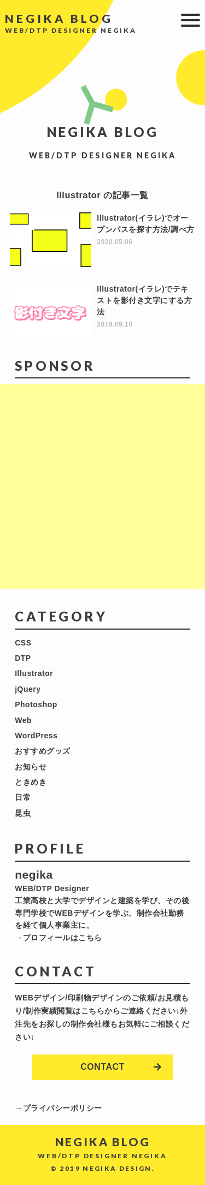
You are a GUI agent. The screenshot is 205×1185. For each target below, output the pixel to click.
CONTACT (102, 1066)
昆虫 (23, 813)
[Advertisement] (102, 486)
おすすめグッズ (43, 750)
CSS (23, 642)
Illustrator (34, 673)
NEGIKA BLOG (59, 18)
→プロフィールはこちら (58, 937)
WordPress (36, 735)
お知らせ (30, 766)
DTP (23, 658)
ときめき (30, 782)
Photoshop (36, 704)
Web (23, 720)
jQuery (27, 689)
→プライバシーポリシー (58, 1108)
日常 (23, 797)
